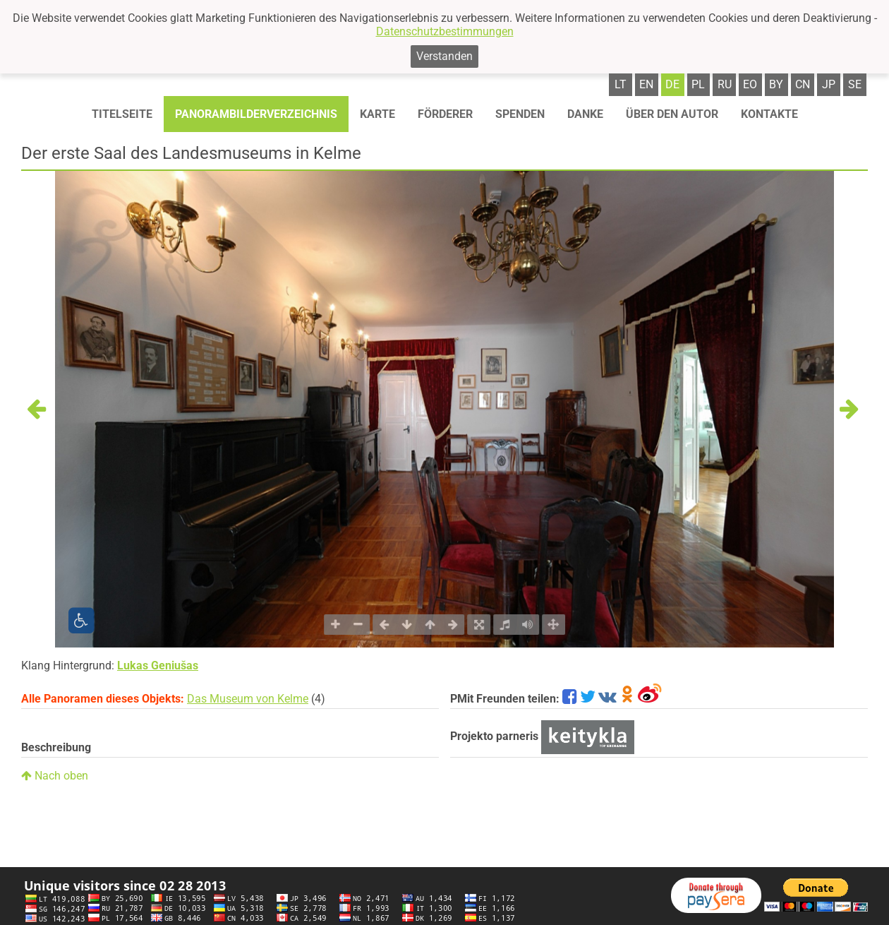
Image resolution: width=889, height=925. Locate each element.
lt (621, 84)
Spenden (520, 114)
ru (725, 84)
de (672, 84)
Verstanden (444, 56)
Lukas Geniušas (157, 665)
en (646, 84)
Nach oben (54, 775)
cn (802, 84)
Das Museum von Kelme (247, 698)
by (776, 84)
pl (698, 84)
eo (750, 84)
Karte (377, 114)
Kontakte (769, 114)
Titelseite (122, 114)
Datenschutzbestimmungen (445, 31)
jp (828, 84)
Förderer (445, 114)
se (854, 84)
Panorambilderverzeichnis (256, 114)
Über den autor (672, 114)
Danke (585, 114)
